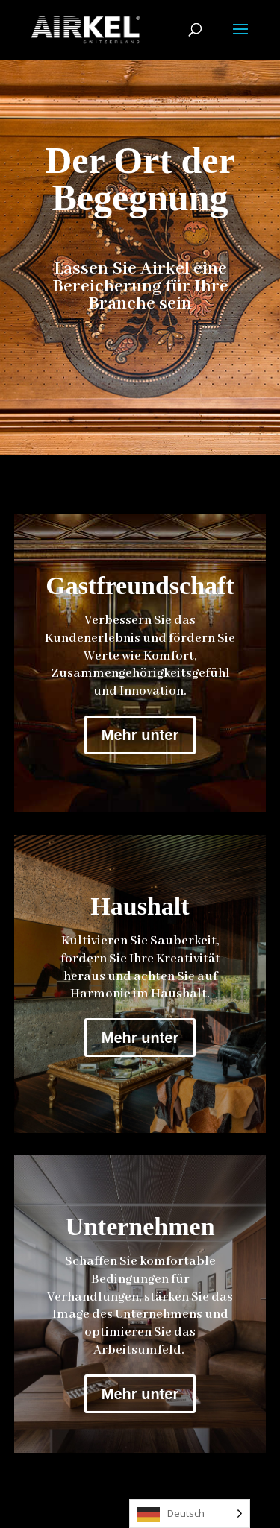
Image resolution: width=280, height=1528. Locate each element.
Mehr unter (140, 735)
